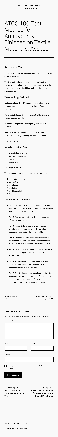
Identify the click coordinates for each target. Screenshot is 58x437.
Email (33, 343)
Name (7, 343)
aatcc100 (51, 299)
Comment (8, 321)
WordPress (23, 428)
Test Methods (49, 296)
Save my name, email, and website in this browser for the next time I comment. (28, 367)
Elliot (8, 299)
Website (7, 355)
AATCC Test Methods (29, 5)
